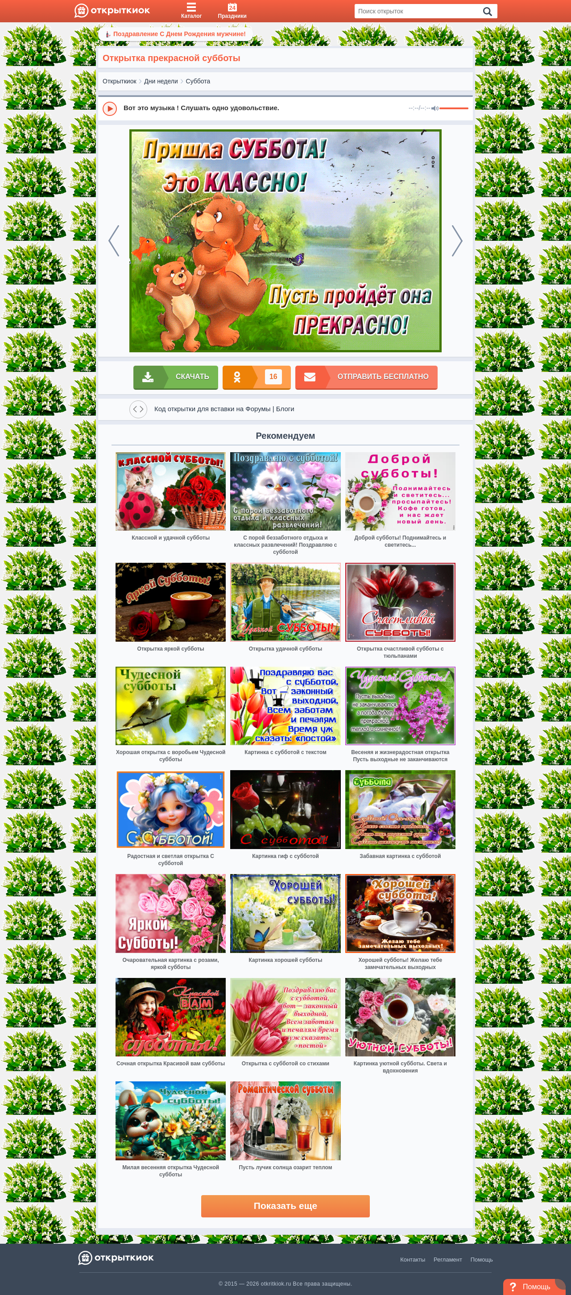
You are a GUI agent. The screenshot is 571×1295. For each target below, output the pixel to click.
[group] (285, 108)
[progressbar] (453, 109)
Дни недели (161, 81)
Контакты (412, 1259)
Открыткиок (120, 81)
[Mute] (434, 108)
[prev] (113, 240)
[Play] (110, 109)
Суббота (198, 81)
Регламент (448, 1259)
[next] (457, 240)
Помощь (482, 1259)
